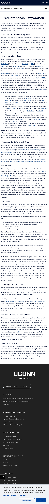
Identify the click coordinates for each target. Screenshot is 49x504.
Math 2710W (14, 76)
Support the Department (17, 386)
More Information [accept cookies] (27, 500)
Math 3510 (30, 111)
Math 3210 (16, 66)
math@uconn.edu (11, 483)
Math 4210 (37, 119)
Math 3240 (8, 100)
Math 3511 (40, 111)
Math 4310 (16, 121)
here (13, 150)
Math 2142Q (5, 73)
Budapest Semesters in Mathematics (21, 161)
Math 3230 (39, 66)
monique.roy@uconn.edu (14, 439)
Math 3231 (29, 98)
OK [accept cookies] (40, 500)
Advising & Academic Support (12, 425)
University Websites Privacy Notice (14, 495)
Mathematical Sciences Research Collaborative (18, 398)
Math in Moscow (40, 161)
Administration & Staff (10, 466)
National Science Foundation (15, 301)
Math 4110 (23, 119)
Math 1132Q (35, 78)
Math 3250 (27, 100)
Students (6, 463)
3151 (32, 64)
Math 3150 (25, 64)
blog (19, 332)
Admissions (6, 445)
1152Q (43, 78)
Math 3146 (4, 64)
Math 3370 (19, 102)
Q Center (6, 404)
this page (32, 125)
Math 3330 (20, 69)
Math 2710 (41, 73)
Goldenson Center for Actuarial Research (16, 401)
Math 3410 (11, 109)
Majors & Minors (8, 422)
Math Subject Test (7, 176)
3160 (2, 66)
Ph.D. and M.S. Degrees (10, 442)
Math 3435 (44, 109)
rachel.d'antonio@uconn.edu (15, 419)
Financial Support (8, 448)
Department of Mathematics (11, 8)
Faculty (5, 460)
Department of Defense (37, 301)
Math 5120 (42, 90)
